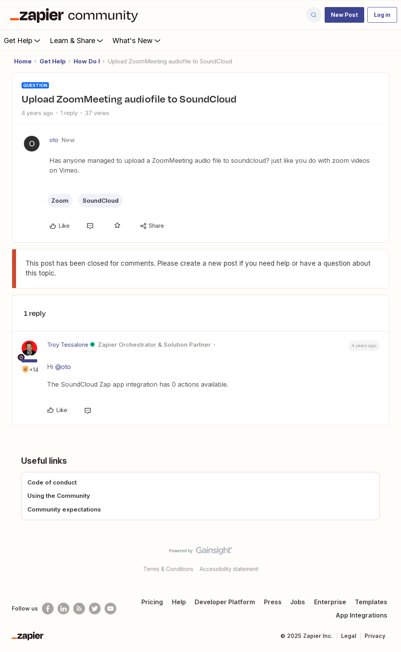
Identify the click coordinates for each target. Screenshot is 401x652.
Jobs (297, 602)
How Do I (87, 61)
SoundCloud (101, 200)
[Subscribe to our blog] (79, 608)
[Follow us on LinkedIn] (63, 608)
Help (179, 602)
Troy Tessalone (68, 344)
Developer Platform (225, 602)
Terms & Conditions (168, 569)
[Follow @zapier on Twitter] (95, 608)
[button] (344, 15)
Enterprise (330, 602)
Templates (371, 602)
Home (23, 61)
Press (273, 602)
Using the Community (58, 495)
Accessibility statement (229, 569)
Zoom (60, 200)
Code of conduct (52, 482)
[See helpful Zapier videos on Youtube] (110, 608)
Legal (348, 635)
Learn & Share (77, 40)
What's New (137, 40)
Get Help (23, 40)
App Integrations (361, 615)
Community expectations (64, 509)
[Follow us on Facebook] (48, 608)
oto (53, 140)
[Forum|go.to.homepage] (76, 15)
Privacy (375, 635)
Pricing (152, 602)
